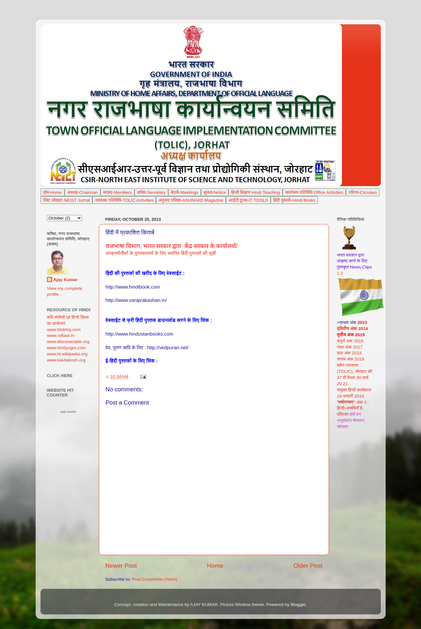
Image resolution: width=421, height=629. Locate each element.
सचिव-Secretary (151, 192)
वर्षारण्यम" (346, 402)
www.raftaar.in (61, 335)
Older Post (307, 565)
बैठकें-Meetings (184, 192)
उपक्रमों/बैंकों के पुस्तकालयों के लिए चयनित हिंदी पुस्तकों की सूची (161, 253)
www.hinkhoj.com (64, 329)
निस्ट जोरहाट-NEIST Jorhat (66, 200)
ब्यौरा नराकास (347, 365)
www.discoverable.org (68, 341)
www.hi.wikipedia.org (67, 353)
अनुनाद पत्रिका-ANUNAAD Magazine (190, 200)
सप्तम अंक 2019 (350, 359)
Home (215, 565)
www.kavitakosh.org (66, 360)
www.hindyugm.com (66, 347)
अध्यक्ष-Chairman (82, 192)
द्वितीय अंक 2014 (352, 328)
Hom (51, 192)
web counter (68, 411)
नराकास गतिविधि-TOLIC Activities (124, 200)
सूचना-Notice (215, 192)
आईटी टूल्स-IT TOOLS (248, 200)
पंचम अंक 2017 (350, 347)
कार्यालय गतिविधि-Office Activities (314, 192)
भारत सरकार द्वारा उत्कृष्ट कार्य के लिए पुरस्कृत (352, 261)
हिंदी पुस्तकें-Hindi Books (294, 200)
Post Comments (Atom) (154, 579)
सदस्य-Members (117, 192)
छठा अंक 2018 (349, 352)
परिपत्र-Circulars (362, 192)
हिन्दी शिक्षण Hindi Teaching (255, 192)
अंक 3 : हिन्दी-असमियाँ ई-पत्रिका (353, 408)
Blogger (298, 604)
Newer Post (121, 565)
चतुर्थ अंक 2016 (350, 340)
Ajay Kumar (65, 279)
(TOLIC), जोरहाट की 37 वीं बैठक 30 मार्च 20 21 (354, 377)
